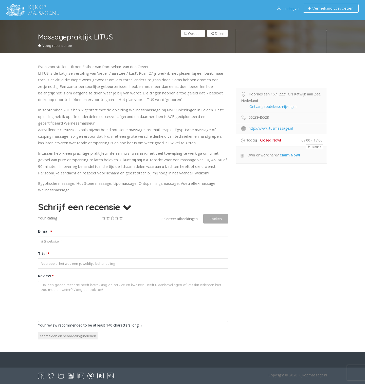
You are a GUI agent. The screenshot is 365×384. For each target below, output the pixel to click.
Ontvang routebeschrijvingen (273, 106)
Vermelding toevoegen (330, 8)
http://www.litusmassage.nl (271, 128)
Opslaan (193, 33)
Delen (217, 33)
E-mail (45, 231)
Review (46, 276)
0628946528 (259, 117)
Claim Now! (290, 155)
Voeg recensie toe (55, 46)
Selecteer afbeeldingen (179, 218)
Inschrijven (291, 8)
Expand (314, 147)
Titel (43, 254)
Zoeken (216, 219)
